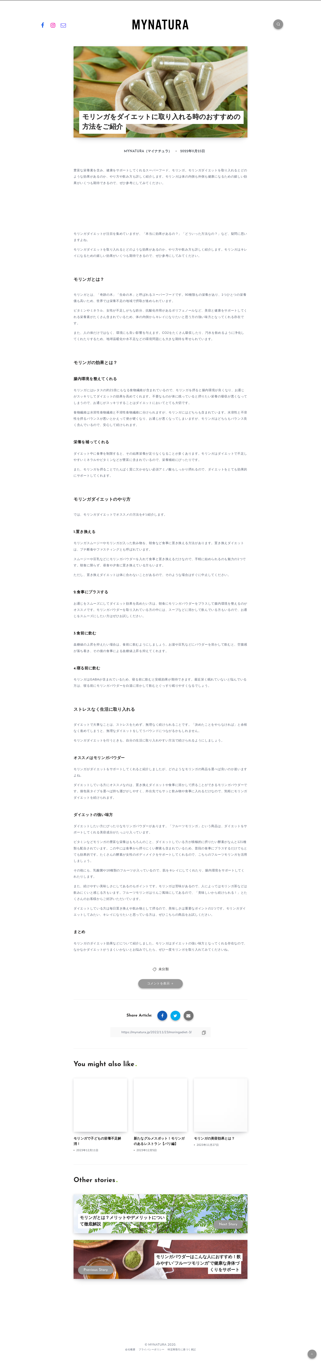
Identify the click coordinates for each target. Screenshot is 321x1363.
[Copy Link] (160, 1032)
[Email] (63, 25)
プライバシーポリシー (151, 1349)
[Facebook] (42, 25)
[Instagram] (53, 25)
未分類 (163, 969)
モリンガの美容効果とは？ (214, 1138)
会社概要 (130, 1349)
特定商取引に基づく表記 (182, 1349)
